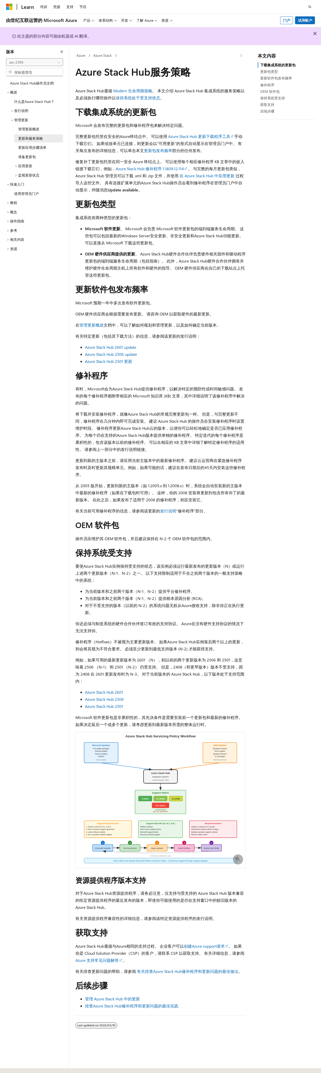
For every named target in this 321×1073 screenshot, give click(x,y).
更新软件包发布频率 (276, 78)
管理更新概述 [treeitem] (28, 129)
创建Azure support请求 (204, 946)
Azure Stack (102, 55)
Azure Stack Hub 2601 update (110, 347)
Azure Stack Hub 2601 (104, 692)
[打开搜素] (310, 6)
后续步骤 (267, 111)
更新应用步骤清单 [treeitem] (32, 147)
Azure (80, 55)
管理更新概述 (91, 325)
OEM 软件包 (270, 91)
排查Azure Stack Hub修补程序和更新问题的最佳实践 (131, 1005)
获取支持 (267, 104)
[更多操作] (241, 56)
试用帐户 (305, 20)
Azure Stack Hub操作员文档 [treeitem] (32, 83)
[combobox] (34, 62)
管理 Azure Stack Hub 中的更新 (112, 998)
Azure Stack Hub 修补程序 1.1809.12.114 (150, 168)
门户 (286, 20)
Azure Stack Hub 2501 (104, 706)
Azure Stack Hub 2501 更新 (108, 361)
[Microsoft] (9, 7)
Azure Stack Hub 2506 (104, 699)
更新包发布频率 (158, 150)
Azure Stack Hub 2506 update (111, 354)
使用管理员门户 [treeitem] (26, 193)
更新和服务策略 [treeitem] (30, 138)
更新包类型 (269, 71)
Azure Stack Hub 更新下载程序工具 (199, 136)
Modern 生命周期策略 (132, 90)
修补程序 (267, 84)
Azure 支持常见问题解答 (97, 960)
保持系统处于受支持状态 (138, 97)
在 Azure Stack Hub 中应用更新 (207, 175)
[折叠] (61, 51)
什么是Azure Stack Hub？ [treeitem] (34, 101)
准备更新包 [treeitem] (27, 156)
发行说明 (168, 510)
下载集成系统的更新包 (278, 65)
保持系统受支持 (272, 98)
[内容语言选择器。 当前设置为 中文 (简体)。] (20, 1065)
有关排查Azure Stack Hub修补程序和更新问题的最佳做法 (187, 971)
